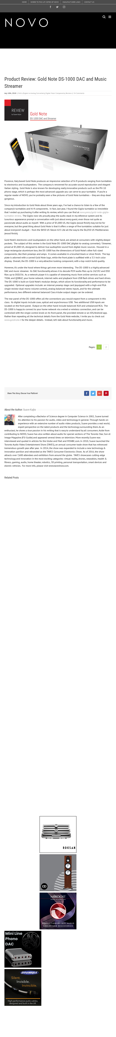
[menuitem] (24, 2)
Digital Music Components (55, 93)
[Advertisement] (58, 38)
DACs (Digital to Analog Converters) (31, 93)
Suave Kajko (29, 409)
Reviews (69, 93)
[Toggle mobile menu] (110, 16)
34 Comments (79, 93)
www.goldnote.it (12, 319)
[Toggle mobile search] (104, 16)
